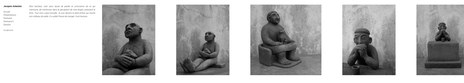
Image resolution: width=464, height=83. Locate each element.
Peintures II (8, 21)
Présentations (9, 15)
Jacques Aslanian (12, 6)
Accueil (6, 11)
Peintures (7, 18)
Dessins (7, 24)
